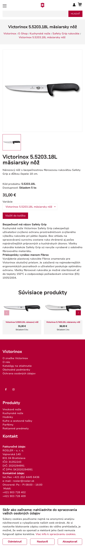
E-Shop (23, 33)
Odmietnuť (15, 541)
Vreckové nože (12, 409)
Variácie (8, 201)
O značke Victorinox (15, 358)
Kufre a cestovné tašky (17, 421)
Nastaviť (42, 541)
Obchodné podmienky (16, 369)
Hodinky (8, 417)
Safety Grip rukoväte (65, 33)
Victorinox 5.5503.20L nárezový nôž (22, 322)
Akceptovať (70, 541)
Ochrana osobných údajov (19, 373)
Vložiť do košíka (15, 215)
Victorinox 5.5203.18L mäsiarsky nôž (42, 37)
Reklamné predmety (16, 428)
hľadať (75, 13)
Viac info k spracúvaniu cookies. (56, 534)
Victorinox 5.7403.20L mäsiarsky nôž (63, 322)
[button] (78, 312)
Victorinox (10, 33)
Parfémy (8, 424)
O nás (6, 362)
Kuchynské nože (40, 33)
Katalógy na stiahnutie (17, 366)
